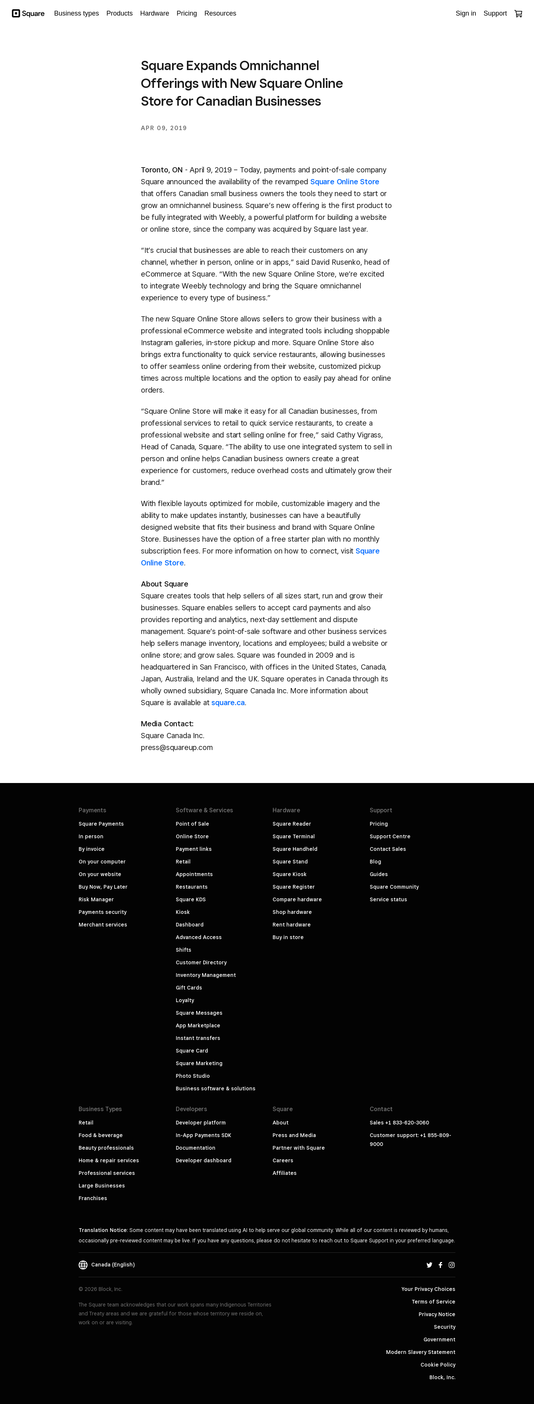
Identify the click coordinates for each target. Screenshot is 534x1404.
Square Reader (292, 824)
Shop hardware (292, 912)
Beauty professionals (106, 1148)
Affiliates (285, 1173)
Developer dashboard (203, 1160)
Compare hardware (297, 899)
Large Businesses (102, 1186)
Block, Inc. (442, 1377)
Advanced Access (199, 937)
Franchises (93, 1198)
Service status (388, 899)
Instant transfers (198, 1038)
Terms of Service (433, 1302)
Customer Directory (201, 962)
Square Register (294, 887)
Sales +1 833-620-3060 (399, 1123)
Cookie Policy (438, 1365)
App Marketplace (198, 1025)
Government (439, 1339)
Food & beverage (101, 1135)
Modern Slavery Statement (420, 1352)
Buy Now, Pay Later (103, 887)
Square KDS (191, 899)
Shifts (183, 950)
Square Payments (101, 824)
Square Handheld (295, 849)
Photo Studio (193, 1076)
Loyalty (185, 1000)
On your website (100, 874)
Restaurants (192, 887)
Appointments (194, 874)
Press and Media (294, 1135)
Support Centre (390, 836)
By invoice (92, 849)
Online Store (192, 836)
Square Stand (290, 862)
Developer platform (201, 1123)
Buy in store (288, 937)
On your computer (102, 862)
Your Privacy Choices (428, 1289)
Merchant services (103, 925)
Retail (183, 862)
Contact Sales (388, 849)
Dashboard (190, 925)
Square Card (192, 1051)
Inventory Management (206, 975)
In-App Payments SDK (203, 1135)
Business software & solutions (216, 1088)
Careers (283, 1160)
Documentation (195, 1148)
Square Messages (199, 1013)
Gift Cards (189, 988)
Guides (379, 874)
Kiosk (183, 912)
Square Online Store (344, 181)
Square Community (394, 887)
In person (91, 836)
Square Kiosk (290, 874)
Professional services (107, 1173)
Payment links (194, 849)
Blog (375, 862)
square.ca (227, 702)
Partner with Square (299, 1148)
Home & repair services (109, 1160)
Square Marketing (199, 1063)
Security (444, 1327)
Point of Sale (192, 824)
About (281, 1123)
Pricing (379, 824)
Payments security (102, 912)
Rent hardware (292, 925)
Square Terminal (294, 836)
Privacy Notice (437, 1314)
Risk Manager (96, 899)
